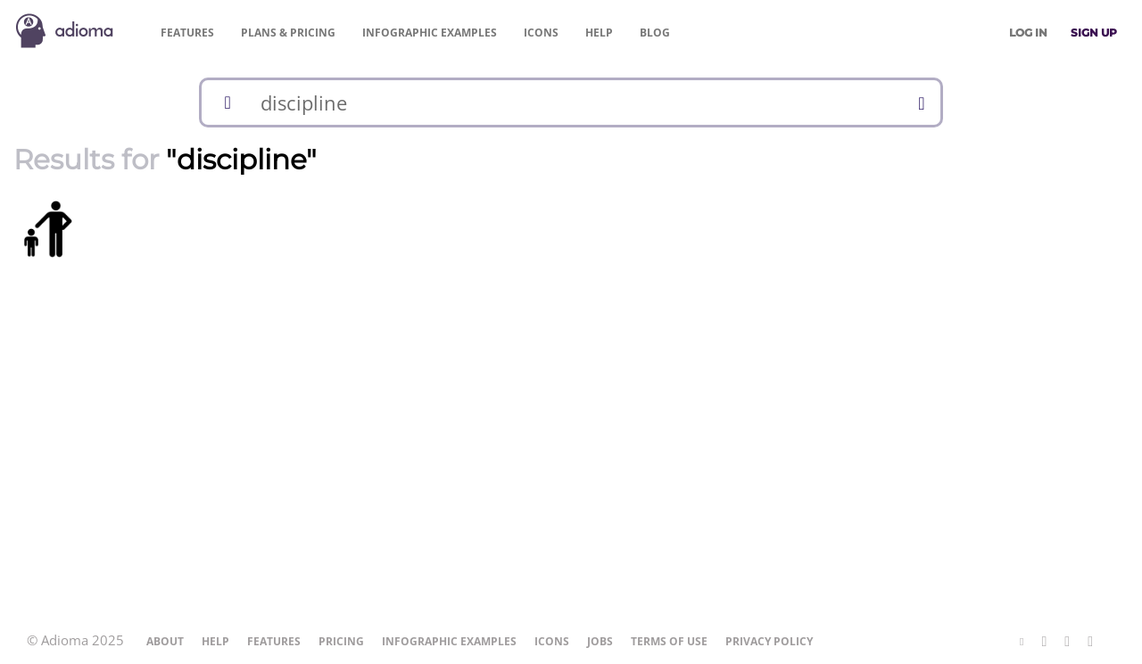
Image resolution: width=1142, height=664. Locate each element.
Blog (655, 32)
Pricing (288, 32)
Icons (541, 32)
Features (187, 32)
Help (599, 32)
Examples (429, 32)
